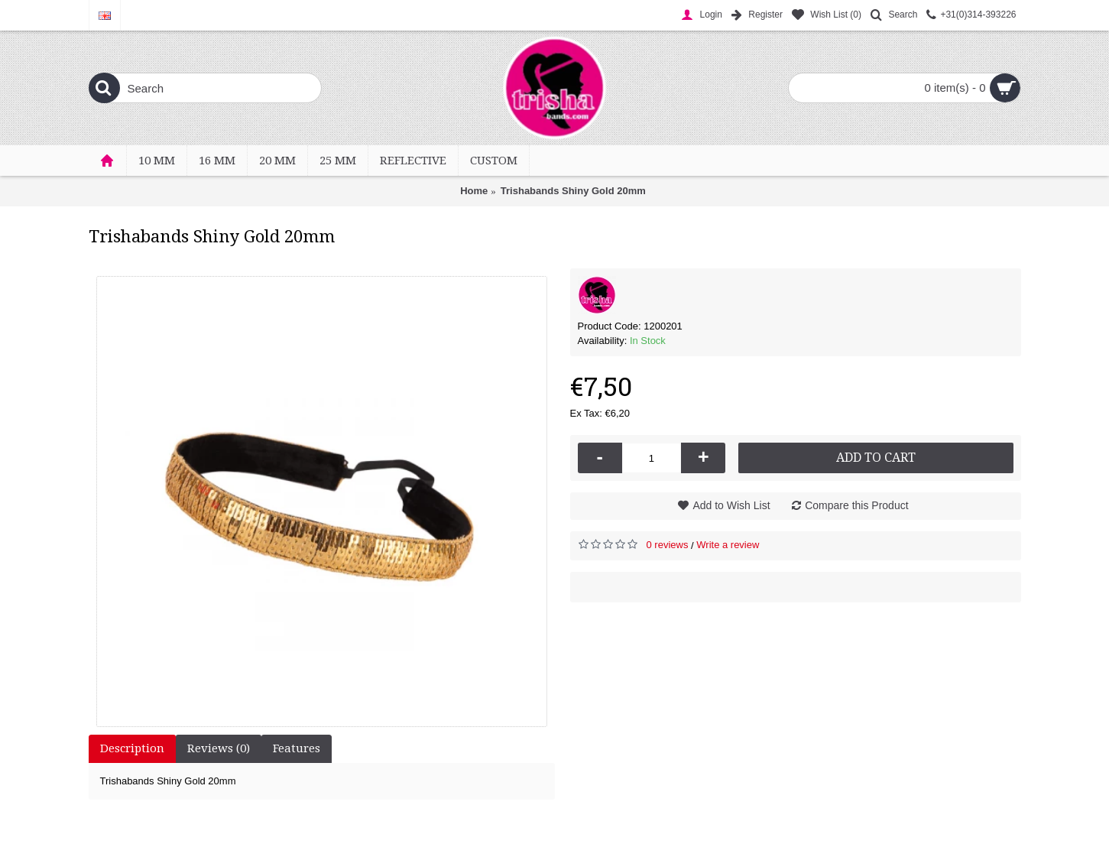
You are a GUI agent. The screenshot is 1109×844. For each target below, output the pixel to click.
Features (296, 748)
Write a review (727, 544)
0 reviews (668, 544)
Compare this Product (856, 505)
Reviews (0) (218, 748)
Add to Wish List (731, 505)
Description (132, 748)
